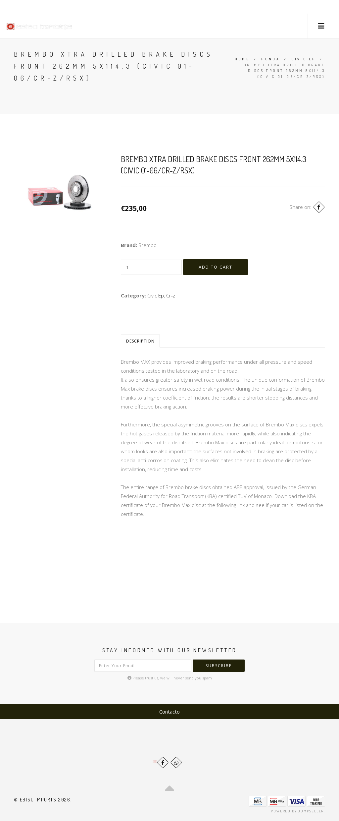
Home (242, 59)
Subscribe (219, 665)
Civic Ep (303, 59)
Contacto (169, 711)
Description (140, 341)
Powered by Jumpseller (297, 811)
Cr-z (170, 295)
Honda (270, 59)
